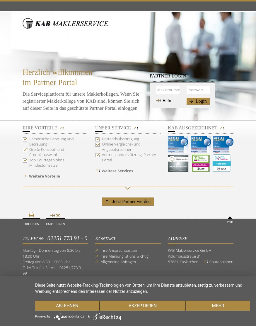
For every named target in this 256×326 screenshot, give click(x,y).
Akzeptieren (143, 305)
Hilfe (167, 100)
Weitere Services (117, 170)
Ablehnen (67, 305)
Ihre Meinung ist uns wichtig (125, 256)
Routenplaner (221, 261)
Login (198, 101)
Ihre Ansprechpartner (119, 250)
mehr (218, 305)
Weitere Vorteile (44, 176)
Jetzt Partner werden (128, 201)
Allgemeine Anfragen (118, 261)
